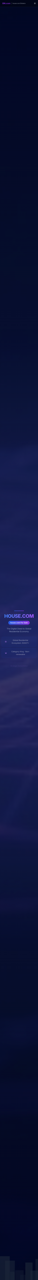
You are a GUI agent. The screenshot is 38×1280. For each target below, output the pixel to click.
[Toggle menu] (35, 3)
